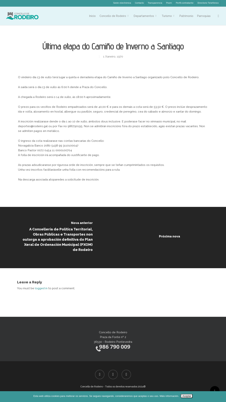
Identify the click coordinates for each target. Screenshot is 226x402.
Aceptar (186, 396)
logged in (41, 288)
